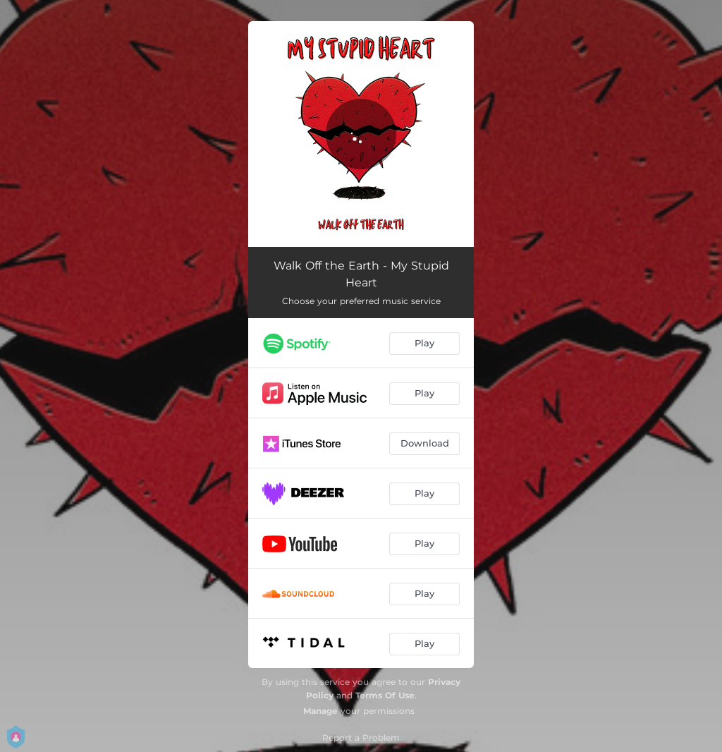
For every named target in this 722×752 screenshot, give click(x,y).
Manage (320, 710)
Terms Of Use (385, 695)
